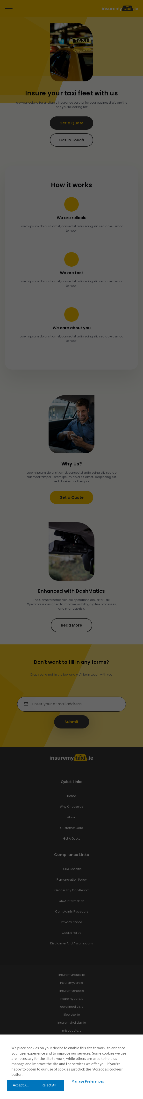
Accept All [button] (21, 1085)
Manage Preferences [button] (88, 1081)
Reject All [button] (49, 1085)
